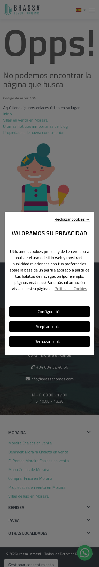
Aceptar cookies (50, 326)
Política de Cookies (71, 288)
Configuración (50, 311)
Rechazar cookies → (72, 219)
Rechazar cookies (49, 341)
